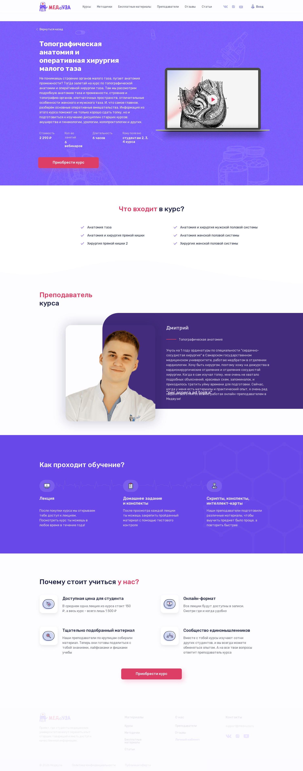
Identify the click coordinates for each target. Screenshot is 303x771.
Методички (104, 6)
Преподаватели (168, 6)
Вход (260, 6)
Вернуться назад (51, 29)
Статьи (207, 6)
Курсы (87, 6)
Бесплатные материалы (134, 6)
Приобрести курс (68, 162)
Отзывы (190, 6)
